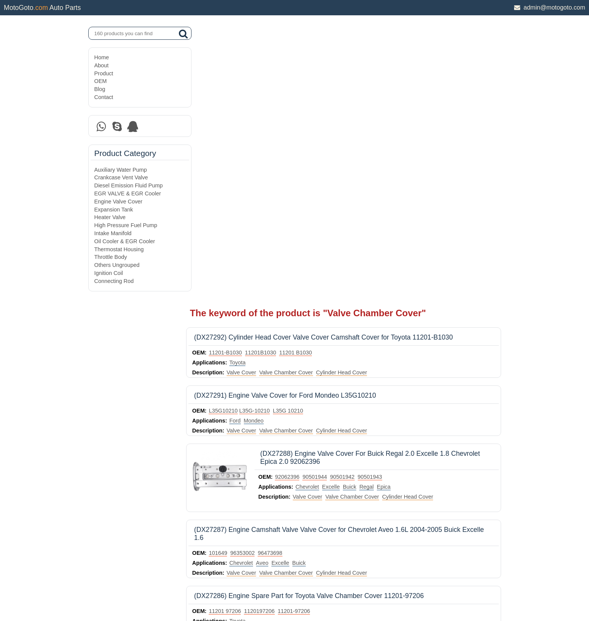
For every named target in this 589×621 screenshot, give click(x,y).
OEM (100, 81)
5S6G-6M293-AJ (282, 463)
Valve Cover (254, 92)
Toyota (250, 83)
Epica (396, 207)
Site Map (105, 595)
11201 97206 (238, 331)
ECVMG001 (308, 397)
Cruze (249, 407)
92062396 (300, 197)
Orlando (315, 407)
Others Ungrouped (117, 265)
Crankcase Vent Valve (121, 177)
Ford (248, 141)
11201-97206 (306, 331)
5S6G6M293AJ (240, 463)
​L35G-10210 (267, 131)
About (101, 65)
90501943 (382, 197)
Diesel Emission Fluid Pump (128, 185)
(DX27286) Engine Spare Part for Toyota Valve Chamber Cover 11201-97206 (322, 316)
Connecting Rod (114, 281)
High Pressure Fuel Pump (125, 225)
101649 (231, 273)
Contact (104, 97)
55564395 (338, 397)
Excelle (343, 207)
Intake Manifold (113, 233)
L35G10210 (236, 131)
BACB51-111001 (242, 397)
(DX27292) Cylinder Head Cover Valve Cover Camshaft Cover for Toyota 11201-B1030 (336, 57)
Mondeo (266, 141)
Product (104, 73)
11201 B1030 (308, 73)
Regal (379, 207)
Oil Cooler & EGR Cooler (124, 241)
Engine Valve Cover (118, 201)
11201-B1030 (238, 73)
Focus (263, 473)
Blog (99, 89)
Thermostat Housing (119, 249)
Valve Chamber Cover (299, 92)
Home (101, 57)
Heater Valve (110, 217)
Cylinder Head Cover (354, 92)
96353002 (255, 273)
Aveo (275, 283)
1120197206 (272, 331)
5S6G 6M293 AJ (326, 463)
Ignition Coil (108, 273)
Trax (348, 407)
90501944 (327, 197)
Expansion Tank (113, 209)
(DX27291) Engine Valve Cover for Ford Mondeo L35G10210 (298, 115)
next (493, 501)
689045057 (367, 397)
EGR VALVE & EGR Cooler (127, 193)
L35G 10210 (301, 131)
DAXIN (268, 586)
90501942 (355, 197)
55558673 (278, 397)
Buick (362, 207)
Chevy (268, 407)
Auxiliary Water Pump (120, 170)
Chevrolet (320, 207)
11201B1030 (273, 73)
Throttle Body (110, 257)
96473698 (283, 273)
